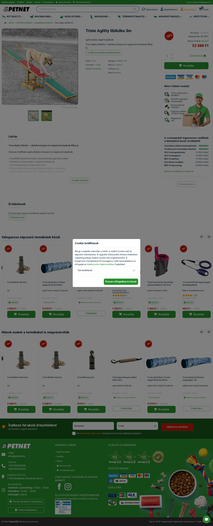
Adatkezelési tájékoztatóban (100, 264)
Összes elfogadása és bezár (121, 281)
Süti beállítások (85, 270)
